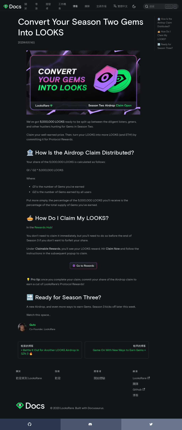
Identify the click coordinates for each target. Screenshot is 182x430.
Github (139, 389)
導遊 (36, 6)
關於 (26, 6)
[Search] (161, 6)
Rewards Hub (43, 227)
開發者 (48, 6)
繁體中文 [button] (120, 6)
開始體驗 (99, 378)
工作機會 (62, 6)
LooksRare (141, 378)
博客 (75, 6)
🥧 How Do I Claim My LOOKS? (164, 35)
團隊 (87, 6)
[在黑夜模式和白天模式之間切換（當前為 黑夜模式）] (134, 6)
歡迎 (58, 378)
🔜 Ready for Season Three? (165, 46)
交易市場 (101, 6)
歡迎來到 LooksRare (29, 378)
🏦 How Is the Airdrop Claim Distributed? (164, 23)
